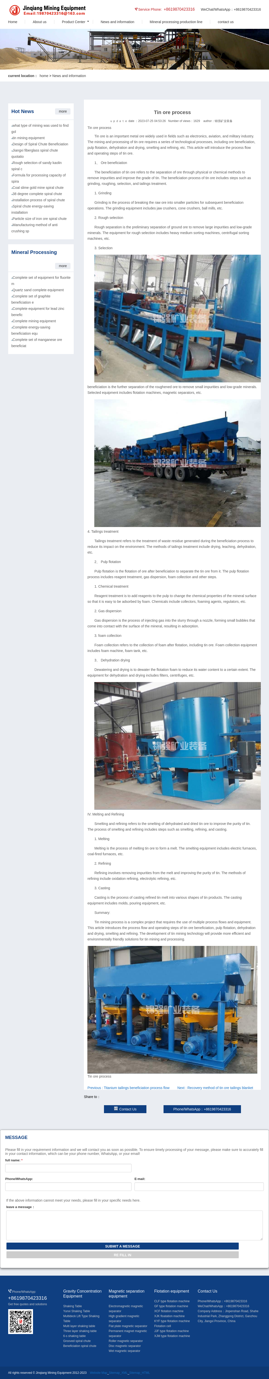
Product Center (73, 22)
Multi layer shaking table (79, 1326)
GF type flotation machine (171, 1306)
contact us (226, 22)
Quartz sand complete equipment (38, 290)
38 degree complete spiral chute (37, 194)
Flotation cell (162, 1326)
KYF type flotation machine (172, 1321)
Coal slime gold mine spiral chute (38, 188)
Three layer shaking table (80, 1331)
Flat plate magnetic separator (128, 1326)
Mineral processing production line (176, 22)
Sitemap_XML (118, 1373)
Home (12, 22)
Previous (128, 1088)
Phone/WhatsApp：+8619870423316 (202, 1109)
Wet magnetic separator (124, 1351)
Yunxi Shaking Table (76, 1311)
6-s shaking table (74, 1336)
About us (39, 22)
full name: (14, 1160)
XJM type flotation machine (172, 1336)
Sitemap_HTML (139, 1373)
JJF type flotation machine (171, 1331)
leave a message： (20, 1207)
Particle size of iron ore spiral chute (40, 219)
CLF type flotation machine (172, 1301)
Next (215, 1088)
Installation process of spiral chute (39, 200)
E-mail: (139, 1179)
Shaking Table (72, 1306)
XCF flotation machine (168, 1311)
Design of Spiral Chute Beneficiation (40, 144)
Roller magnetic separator (126, 1341)
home (44, 76)
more (63, 111)
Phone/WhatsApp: (19, 1179)
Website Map (98, 1373)
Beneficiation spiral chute (79, 1346)
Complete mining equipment (34, 321)
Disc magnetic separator (125, 1346)
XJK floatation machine (169, 1316)
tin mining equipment (29, 138)
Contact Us (125, 1109)
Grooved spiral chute (77, 1341)
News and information (117, 22)
